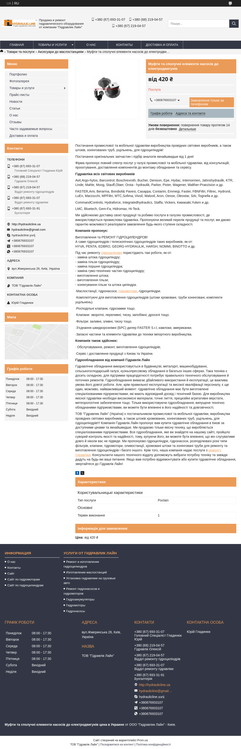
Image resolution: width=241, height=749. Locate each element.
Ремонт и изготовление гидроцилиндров (81, 564)
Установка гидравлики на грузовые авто (90, 580)
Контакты (124, 45)
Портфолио (18, 74)
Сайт (10, 573)
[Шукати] (234, 24)
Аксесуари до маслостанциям (61, 52)
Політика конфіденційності (153, 744)
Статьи (14, 108)
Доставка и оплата (162, 45)
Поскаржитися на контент (117, 744)
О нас (91, 45)
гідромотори (127, 291)
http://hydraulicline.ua (26, 224)
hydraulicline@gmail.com (29, 229)
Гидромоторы (75, 605)
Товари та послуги (20, 52)
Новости (15, 101)
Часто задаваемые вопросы (30, 129)
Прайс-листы (19, 95)
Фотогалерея (19, 81)
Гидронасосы (75, 611)
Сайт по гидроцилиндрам (25, 585)
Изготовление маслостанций (86, 572)
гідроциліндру (111, 253)
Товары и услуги (52, 45)
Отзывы (15, 122)
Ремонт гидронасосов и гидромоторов (82, 591)
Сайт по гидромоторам (23, 579)
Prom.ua (142, 740)
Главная (17, 45)
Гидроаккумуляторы (80, 599)
